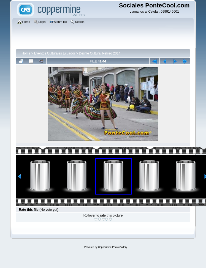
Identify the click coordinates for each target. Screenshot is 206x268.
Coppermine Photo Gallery (112, 247)
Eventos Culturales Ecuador (54, 53)
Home (25, 53)
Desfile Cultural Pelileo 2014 (100, 53)
